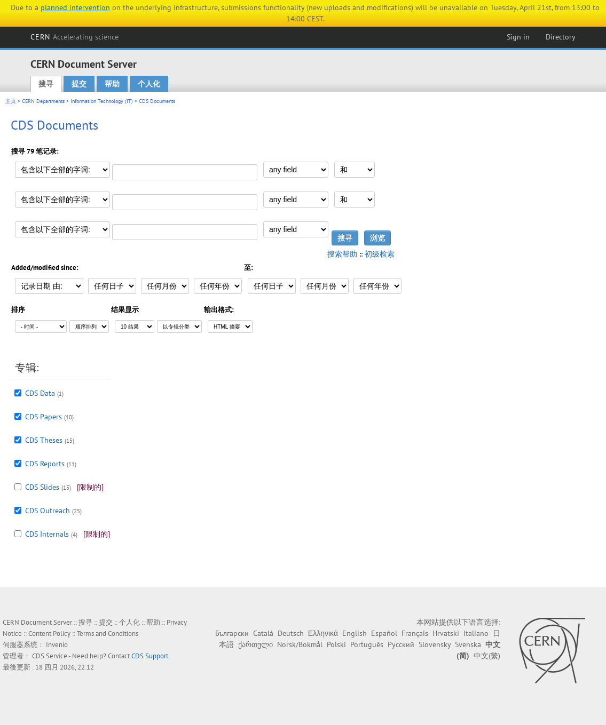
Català (263, 633)
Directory (561, 37)
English (354, 633)
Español (384, 633)
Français (415, 633)
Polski (336, 644)
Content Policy (49, 633)
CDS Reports (45, 463)
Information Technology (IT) (101, 101)
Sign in (518, 37)
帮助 (112, 84)
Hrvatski (445, 633)
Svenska (468, 644)
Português (366, 644)
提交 (79, 84)
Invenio (57, 644)
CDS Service (49, 655)
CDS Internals (47, 534)
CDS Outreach (47, 510)
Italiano (476, 633)
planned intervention (75, 7)
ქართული (255, 644)
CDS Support (149, 655)
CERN (74, 37)
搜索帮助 (342, 254)
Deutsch (291, 633)
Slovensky (435, 644)
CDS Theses (43, 440)
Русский (401, 644)
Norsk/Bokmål (299, 644)
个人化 (149, 84)
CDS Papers (43, 416)
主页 (10, 101)
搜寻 (45, 84)
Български (232, 633)
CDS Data (40, 393)
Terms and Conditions (107, 633)
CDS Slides (42, 487)
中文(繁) (487, 655)
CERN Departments (43, 101)
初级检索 (380, 254)
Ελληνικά (323, 633)
